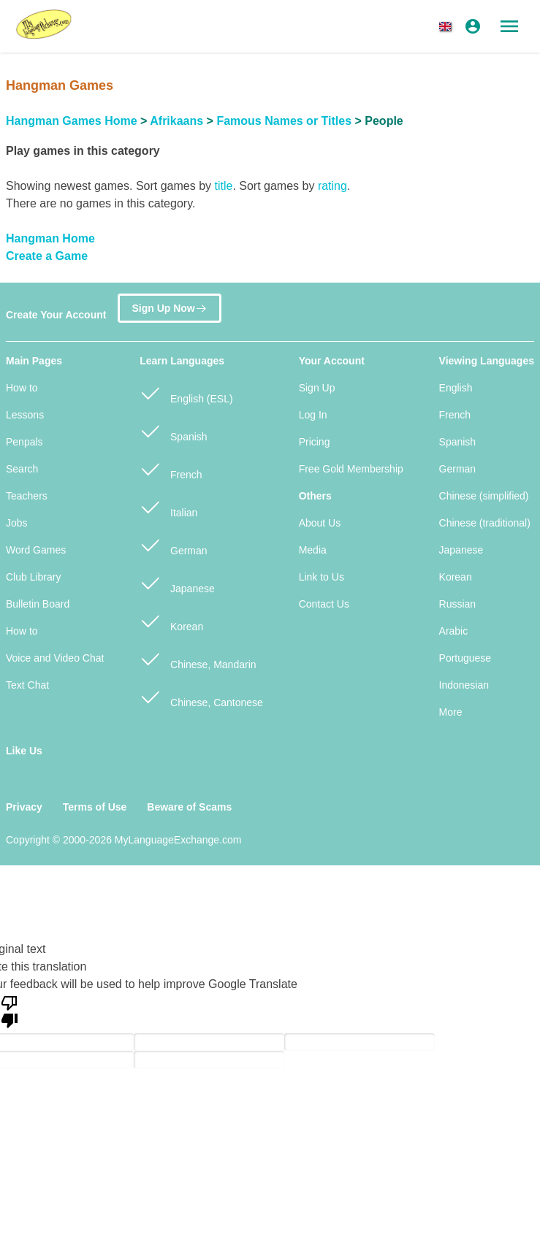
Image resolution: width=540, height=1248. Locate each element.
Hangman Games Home (71, 121)
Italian (168, 506)
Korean (171, 620)
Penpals (24, 442)
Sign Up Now (169, 308)
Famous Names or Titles (283, 121)
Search (22, 469)
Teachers (26, 496)
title (223, 186)
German (173, 544)
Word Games (36, 550)
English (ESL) (186, 392)
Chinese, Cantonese (201, 696)
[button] (448, 26)
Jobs (17, 523)
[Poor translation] (9, 1010)
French (171, 468)
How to (22, 388)
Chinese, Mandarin (198, 658)
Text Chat (27, 685)
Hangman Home (50, 238)
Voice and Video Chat (55, 658)
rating (332, 186)
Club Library (33, 577)
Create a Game (47, 256)
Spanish (173, 430)
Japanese (177, 582)
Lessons (25, 415)
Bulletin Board (37, 604)
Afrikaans (176, 121)
